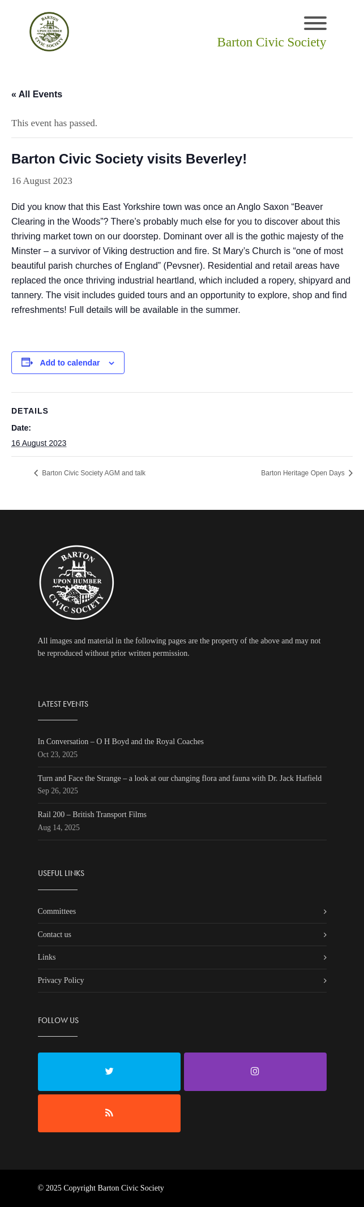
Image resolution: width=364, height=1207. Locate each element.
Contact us (55, 934)
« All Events (36, 94)
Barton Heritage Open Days (303, 473)
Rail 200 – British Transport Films (92, 814)
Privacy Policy (61, 980)
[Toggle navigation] (315, 24)
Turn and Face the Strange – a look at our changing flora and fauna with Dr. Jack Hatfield (180, 778)
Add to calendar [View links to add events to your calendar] (70, 362)
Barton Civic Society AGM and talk (92, 473)
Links (47, 957)
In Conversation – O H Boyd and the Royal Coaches (121, 741)
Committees (57, 911)
